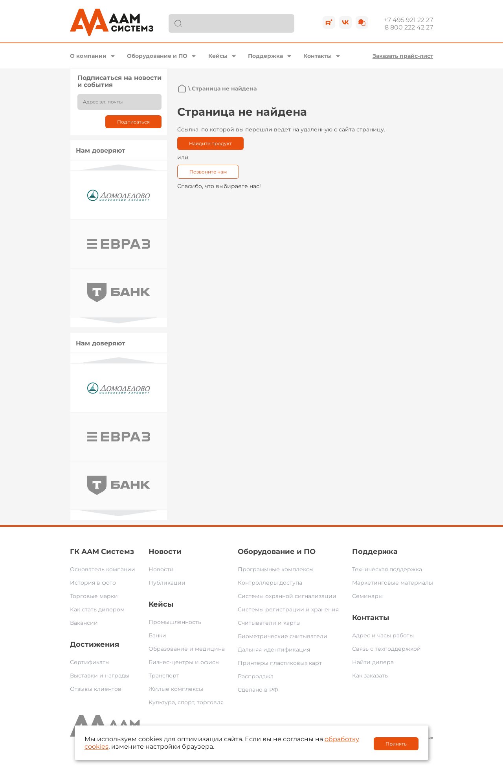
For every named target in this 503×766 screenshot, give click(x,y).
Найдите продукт (210, 143)
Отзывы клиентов (95, 688)
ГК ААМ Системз (102, 551)
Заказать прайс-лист (403, 55)
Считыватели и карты (269, 622)
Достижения (94, 644)
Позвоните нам (208, 172)
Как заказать (370, 675)
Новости (165, 551)
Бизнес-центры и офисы (184, 662)
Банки (157, 635)
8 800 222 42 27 (409, 27)
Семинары (367, 596)
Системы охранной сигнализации (287, 596)
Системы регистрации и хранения (288, 609)
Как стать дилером (97, 609)
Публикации (167, 582)
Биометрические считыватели (282, 636)
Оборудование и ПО (157, 55)
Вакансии (84, 622)
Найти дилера (373, 662)
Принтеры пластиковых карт (280, 662)
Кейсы (218, 55)
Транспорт (164, 675)
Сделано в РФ (258, 689)
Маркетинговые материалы (392, 582)
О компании (88, 55)
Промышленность (175, 622)
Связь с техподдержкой (386, 648)
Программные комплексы (276, 569)
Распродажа (256, 676)
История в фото (93, 582)
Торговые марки (94, 596)
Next (118, 320)
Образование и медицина (187, 648)
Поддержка (265, 55)
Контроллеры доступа (270, 582)
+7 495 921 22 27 (408, 20)
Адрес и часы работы (383, 635)
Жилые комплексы (176, 688)
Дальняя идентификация (274, 649)
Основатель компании (102, 569)
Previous (118, 167)
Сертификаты (90, 662)
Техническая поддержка (387, 569)
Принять (396, 744)
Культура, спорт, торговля (186, 702)
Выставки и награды (99, 675)
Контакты (317, 55)
